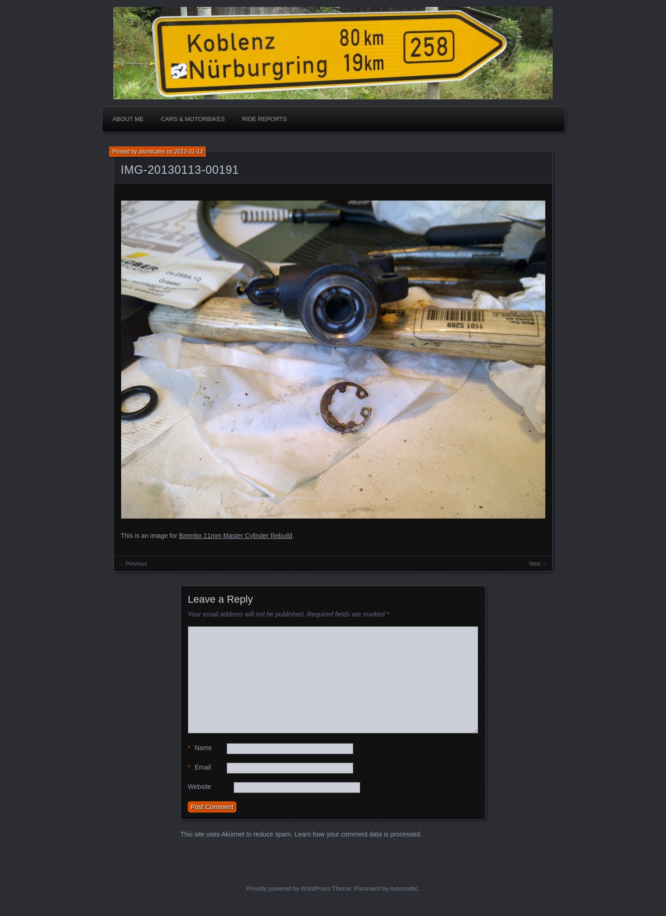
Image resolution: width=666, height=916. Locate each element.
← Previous (132, 564)
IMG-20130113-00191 (180, 169)
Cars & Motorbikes (193, 119)
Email (199, 767)
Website (199, 786)
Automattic (404, 888)
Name (200, 748)
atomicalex (152, 151)
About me (128, 119)
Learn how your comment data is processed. (358, 834)
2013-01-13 (188, 151)
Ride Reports (264, 119)
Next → (538, 564)
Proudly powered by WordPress (288, 888)
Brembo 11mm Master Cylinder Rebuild (235, 535)
